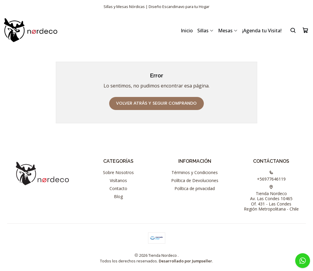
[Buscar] (293, 30)
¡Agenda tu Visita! (262, 30)
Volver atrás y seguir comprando (156, 103)
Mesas (228, 30)
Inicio (187, 30)
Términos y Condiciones (194, 172)
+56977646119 (271, 176)
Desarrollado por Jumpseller (185, 261)
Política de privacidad (194, 188)
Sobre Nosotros (118, 172)
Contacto (118, 188)
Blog (118, 196)
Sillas (205, 30)
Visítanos (118, 180)
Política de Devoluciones (194, 180)
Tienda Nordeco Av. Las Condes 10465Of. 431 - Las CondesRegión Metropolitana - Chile (271, 198)
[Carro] (305, 30)
